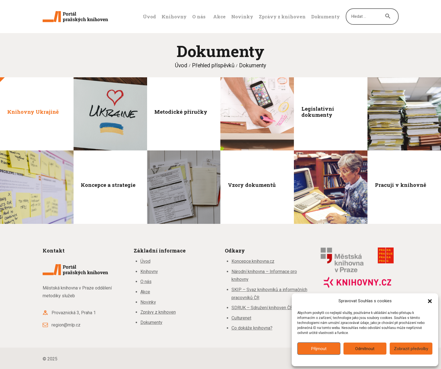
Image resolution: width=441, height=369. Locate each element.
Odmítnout (364, 348)
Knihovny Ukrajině (33, 111)
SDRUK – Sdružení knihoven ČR (262, 307)
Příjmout (319, 348)
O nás (146, 281)
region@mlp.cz (66, 325)
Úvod (181, 65)
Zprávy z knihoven (158, 312)
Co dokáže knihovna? (252, 328)
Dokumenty (151, 322)
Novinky (148, 302)
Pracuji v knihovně (400, 185)
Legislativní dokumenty (317, 111)
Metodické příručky (180, 111)
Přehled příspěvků (213, 65)
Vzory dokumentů (252, 185)
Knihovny (149, 271)
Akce (145, 291)
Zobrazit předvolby (411, 348)
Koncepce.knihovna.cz (253, 261)
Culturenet (241, 318)
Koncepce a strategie (108, 185)
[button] (430, 301)
